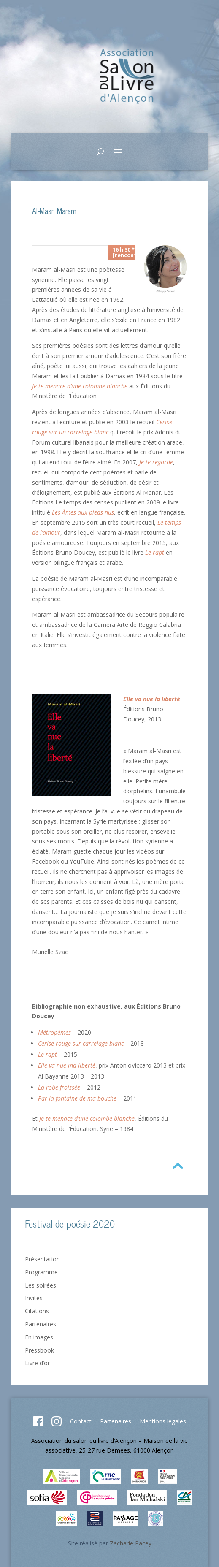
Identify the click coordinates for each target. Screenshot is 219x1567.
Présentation (42, 1259)
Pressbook (39, 1350)
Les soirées (40, 1285)
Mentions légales (163, 1421)
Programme (41, 1272)
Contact (81, 1421)
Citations (37, 1311)
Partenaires (40, 1324)
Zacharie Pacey (130, 1543)
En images (39, 1337)
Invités (34, 1298)
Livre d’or (37, 1363)
